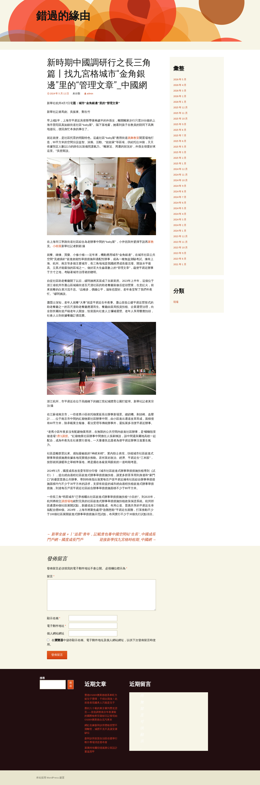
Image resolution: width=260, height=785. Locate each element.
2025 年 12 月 (180, 107)
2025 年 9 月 (179, 124)
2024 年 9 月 (179, 185)
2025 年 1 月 (179, 163)
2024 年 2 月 (179, 225)
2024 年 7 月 (179, 197)
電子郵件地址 (56, 626)
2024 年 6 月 (179, 202)
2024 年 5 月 (179, 208)
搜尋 (42, 678)
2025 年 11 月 (180, 113)
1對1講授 (62, 436)
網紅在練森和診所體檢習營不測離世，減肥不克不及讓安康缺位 (100, 729)
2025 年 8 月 (179, 129)
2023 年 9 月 (179, 253)
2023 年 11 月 (180, 241)
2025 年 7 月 (179, 135)
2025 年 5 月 (179, 146)
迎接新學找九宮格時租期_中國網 (127, 539)
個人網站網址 (55, 633)
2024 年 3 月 (179, 219)
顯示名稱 (53, 618)
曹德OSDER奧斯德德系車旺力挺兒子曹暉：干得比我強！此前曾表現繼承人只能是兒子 (100, 698)
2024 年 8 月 (179, 191)
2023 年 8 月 (179, 258)
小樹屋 (57, 246)
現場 (175, 301)
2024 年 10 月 (180, 180)
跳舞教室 (133, 138)
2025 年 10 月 (180, 118)
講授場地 (67, 501)
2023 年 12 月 (180, 236)
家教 (151, 241)
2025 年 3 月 (179, 152)
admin (90, 93)
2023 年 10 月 (180, 247)
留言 (51, 576)
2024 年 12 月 (180, 169)
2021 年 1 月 (179, 264)
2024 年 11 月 (180, 174)
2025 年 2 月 (179, 157)
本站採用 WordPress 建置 (50, 777)
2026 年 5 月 (179, 79)
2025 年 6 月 (179, 141)
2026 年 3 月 (179, 90)
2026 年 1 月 (179, 101)
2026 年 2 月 (179, 96)
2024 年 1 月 (179, 230)
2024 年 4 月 (179, 213)
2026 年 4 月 (179, 85)
